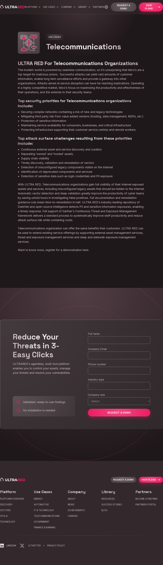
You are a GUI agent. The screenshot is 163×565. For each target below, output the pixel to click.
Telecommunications (47, 516)
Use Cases (49, 7)
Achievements (76, 510)
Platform (31, 7)
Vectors (5, 510)
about (72, 498)
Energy (38, 498)
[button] (32, 7)
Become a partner (146, 498)
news (71, 504)
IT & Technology (44, 510)
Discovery (6, 504)
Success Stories (112, 504)
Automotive (41, 504)
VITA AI (3, 516)
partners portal (145, 504)
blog (104, 510)
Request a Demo (123, 7)
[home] (12, 7)
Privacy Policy (56, 545)
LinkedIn (11, 545)
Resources (108, 498)
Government (42, 521)
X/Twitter (34, 545)
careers (73, 516)
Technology (7, 521)
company (66, 7)
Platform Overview (12, 498)
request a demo (123, 479)
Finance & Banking (44, 527)
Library (82, 7)
